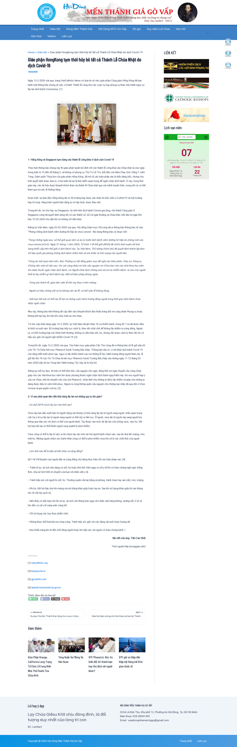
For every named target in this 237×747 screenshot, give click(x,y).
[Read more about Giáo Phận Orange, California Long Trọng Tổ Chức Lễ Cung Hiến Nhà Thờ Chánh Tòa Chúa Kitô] (41, 650)
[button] (207, 36)
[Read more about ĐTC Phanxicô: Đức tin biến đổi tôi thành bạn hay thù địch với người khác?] (102, 650)
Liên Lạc (204, 740)
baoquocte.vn (38, 577)
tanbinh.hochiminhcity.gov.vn (46, 593)
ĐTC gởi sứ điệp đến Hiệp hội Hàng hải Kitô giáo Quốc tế (131, 667)
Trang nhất (191, 740)
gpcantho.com (38, 585)
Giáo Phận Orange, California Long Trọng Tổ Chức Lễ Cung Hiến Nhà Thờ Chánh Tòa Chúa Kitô (40, 672)
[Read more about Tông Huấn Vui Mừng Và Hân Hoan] (71, 650)
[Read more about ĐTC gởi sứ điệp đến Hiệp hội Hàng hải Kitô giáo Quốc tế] (132, 650)
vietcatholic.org (39, 569)
